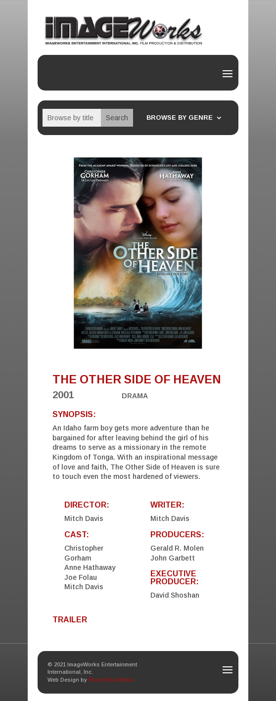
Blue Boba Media (111, 680)
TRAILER (69, 619)
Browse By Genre (179, 117)
